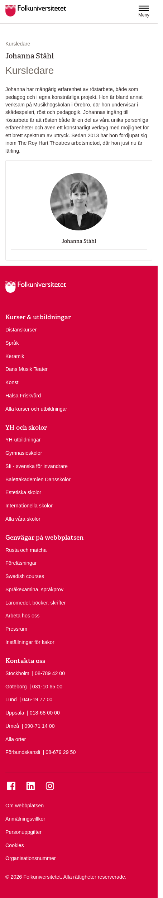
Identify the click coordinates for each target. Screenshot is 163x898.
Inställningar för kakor (29, 642)
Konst (12, 382)
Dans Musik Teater (26, 369)
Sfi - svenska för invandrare (36, 466)
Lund (11, 699)
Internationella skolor (29, 505)
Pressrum (16, 629)
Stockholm (17, 673)
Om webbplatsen (24, 805)
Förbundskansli (22, 752)
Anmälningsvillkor (25, 819)
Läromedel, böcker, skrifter (35, 603)
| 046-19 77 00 (35, 699)
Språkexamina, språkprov (34, 589)
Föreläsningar (21, 563)
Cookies (14, 845)
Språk (12, 343)
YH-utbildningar (23, 440)
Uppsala (14, 713)
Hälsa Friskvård (23, 395)
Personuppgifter (23, 832)
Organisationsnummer (30, 858)
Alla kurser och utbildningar (36, 409)
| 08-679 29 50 (59, 752)
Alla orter (15, 739)
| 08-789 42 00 (48, 673)
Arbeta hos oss (22, 615)
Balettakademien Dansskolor (38, 479)
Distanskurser (21, 330)
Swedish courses (24, 576)
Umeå (12, 726)
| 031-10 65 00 (45, 686)
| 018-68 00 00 (43, 712)
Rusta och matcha (26, 550)
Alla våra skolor (22, 519)
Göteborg (16, 686)
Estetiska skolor (23, 492)
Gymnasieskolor (23, 453)
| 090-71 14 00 (38, 725)
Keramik (14, 356)
